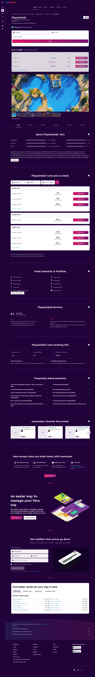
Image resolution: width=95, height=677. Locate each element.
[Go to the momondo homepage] (11, 2)
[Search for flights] (3, 7)
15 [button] (45, 54)
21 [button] (41, 58)
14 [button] (41, 54)
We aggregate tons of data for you (51, 631)
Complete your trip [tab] (50, 591)
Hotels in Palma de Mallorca (19, 603)
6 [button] (37, 50)
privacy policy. (38, 571)
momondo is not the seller (51, 629)
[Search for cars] (3, 13)
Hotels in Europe (21, 14)
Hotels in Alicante (54, 607)
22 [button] (45, 58)
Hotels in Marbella (17, 607)
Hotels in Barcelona (17, 599)
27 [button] (37, 62)
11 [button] (68, 50)
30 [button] (22, 65)
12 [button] (33, 54)
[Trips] (3, 21)
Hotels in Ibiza (16, 601)
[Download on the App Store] (77, 651)
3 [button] (26, 50)
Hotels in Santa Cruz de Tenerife (21, 610)
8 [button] (57, 50)
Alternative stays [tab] (27, 591)
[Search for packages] (3, 17)
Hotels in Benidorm (55, 610)
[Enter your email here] (31, 560)
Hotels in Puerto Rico (55, 601)
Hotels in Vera (48, 14)
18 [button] (30, 58)
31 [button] (26, 65)
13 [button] (37, 54)
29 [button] (45, 62)
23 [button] (22, 62)
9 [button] (22, 54)
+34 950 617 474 (16, 25)
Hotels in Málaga (54, 603)
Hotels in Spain (30, 14)
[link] (50, 475)
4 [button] (68, 47)
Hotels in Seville (54, 605)
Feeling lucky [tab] (38, 591)
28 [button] (41, 62)
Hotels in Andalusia (40, 14)
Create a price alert (75, 467)
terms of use (30, 571)
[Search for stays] (3, 10)
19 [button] (33, 58)
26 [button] (33, 62)
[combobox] (31, 551)
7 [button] (53, 50)
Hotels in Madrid (54, 599)
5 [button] (33, 50)
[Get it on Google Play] (77, 647)
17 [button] (26, 58)
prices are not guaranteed (44, 624)
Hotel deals (14, 14)
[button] (2, 2)
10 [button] (26, 54)
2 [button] (22, 50)
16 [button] (22, 58)
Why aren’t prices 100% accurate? (51, 634)
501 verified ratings (26, 27)
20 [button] (37, 58)
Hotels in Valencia (17, 605)
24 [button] (26, 62)
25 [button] (30, 62)
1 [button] (57, 47)
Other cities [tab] (17, 591)
